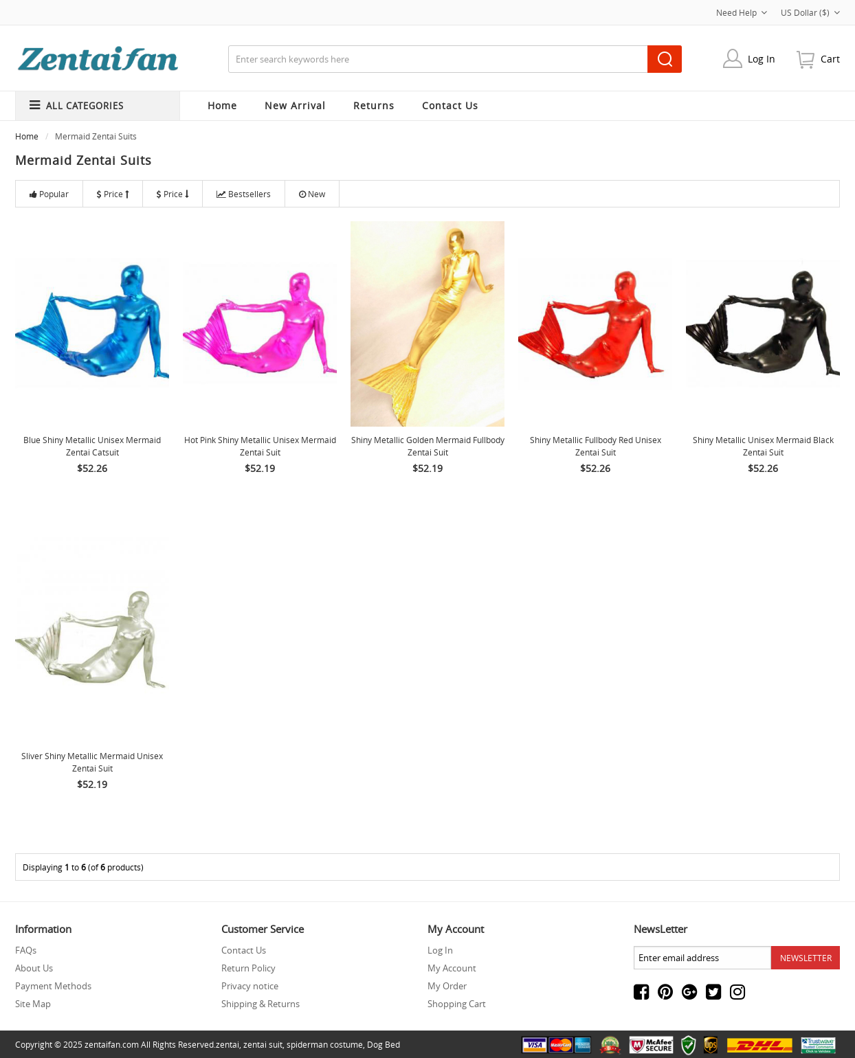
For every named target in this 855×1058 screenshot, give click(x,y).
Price (113, 193)
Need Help (741, 12)
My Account (452, 968)
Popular (49, 193)
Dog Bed (383, 1044)
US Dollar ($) (810, 12)
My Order (447, 986)
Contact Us (243, 950)
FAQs (25, 950)
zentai (227, 1044)
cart (830, 58)
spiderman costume (325, 1044)
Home (222, 105)
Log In (761, 58)
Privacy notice (249, 986)
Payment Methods (53, 986)
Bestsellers (243, 193)
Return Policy (248, 968)
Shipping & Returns (260, 1004)
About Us (34, 968)
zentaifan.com (112, 1044)
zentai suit (262, 1044)
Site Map (33, 1004)
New (312, 193)
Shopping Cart (457, 1004)
